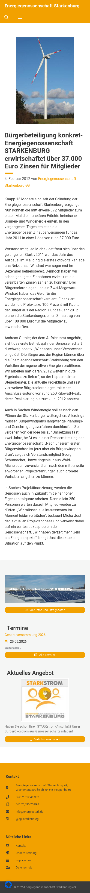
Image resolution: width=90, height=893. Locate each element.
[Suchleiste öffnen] (6, 17)
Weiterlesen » (13, 648)
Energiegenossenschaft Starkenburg (42, 6)
